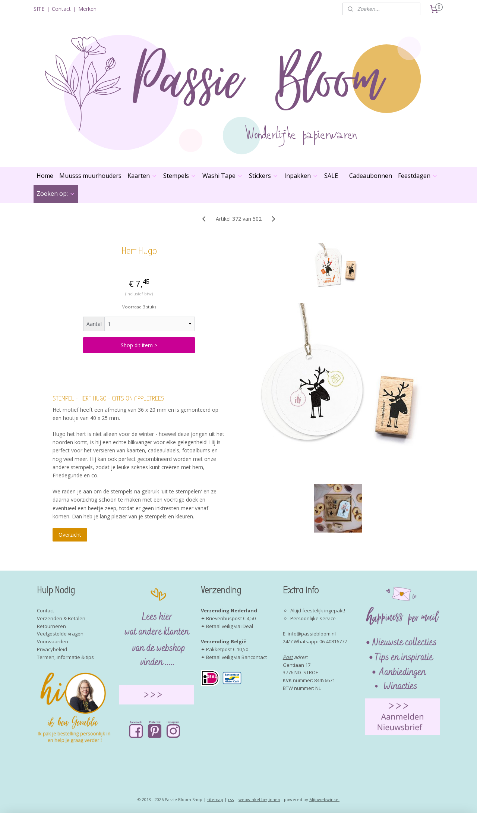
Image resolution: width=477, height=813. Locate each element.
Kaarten (142, 176)
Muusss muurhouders (90, 176)
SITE (39, 8)
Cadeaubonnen (370, 176)
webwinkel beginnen (259, 799)
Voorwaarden (52, 641)
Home (45, 176)
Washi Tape (222, 176)
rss (231, 799)
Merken (87, 8)
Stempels (179, 176)
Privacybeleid (52, 649)
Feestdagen (418, 176)
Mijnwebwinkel (324, 799)
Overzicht (70, 534)
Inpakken (301, 176)
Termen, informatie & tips (65, 657)
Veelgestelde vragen (60, 633)
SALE (331, 176)
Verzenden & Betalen (61, 618)
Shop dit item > (139, 345)
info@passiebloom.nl (312, 633)
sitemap (215, 799)
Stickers (263, 176)
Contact (61, 8)
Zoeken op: (56, 193)
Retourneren (51, 626)
